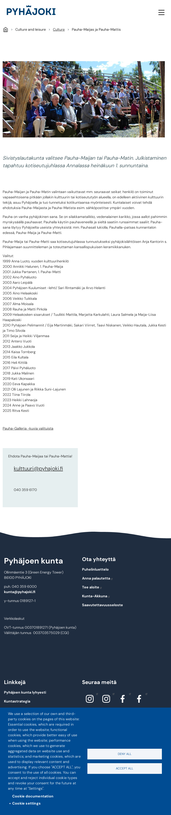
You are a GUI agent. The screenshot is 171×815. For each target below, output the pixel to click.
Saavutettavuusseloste (102, 605)
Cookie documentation (32, 796)
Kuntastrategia (17, 701)
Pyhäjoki (5, 29)
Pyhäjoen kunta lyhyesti (25, 692)
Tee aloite (92, 587)
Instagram (96, 693)
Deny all (124, 754)
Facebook (128, 693)
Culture (59, 29)
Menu (161, 12)
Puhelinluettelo (95, 569)
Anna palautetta (97, 578)
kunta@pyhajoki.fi (19, 592)
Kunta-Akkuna (96, 596)
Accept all (124, 768)
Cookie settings (26, 803)
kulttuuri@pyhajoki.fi (38, 468)
